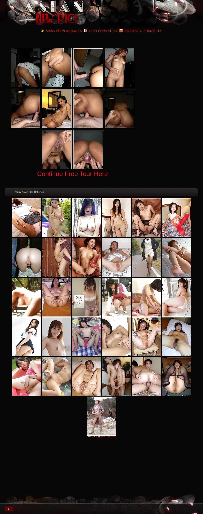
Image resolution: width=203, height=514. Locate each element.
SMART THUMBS (108, 437)
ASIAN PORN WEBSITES (61, 31)
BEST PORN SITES (100, 31)
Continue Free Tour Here (72, 173)
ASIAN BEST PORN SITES (140, 31)
